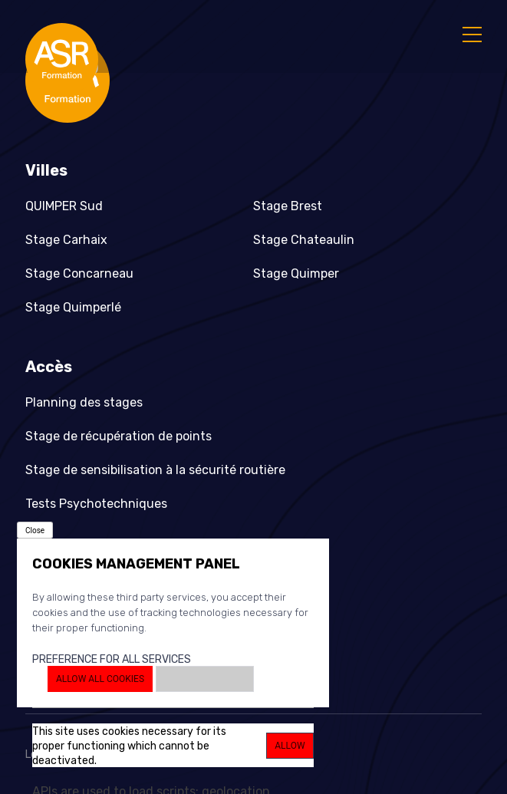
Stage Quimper (296, 273)
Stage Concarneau (79, 273)
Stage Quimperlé (73, 307)
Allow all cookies (100, 679)
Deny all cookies (204, 679)
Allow (290, 745)
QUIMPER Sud (64, 206)
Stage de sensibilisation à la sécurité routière (155, 470)
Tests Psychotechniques (96, 503)
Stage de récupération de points (118, 436)
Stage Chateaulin (303, 239)
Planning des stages (84, 402)
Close (34, 530)
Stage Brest (287, 206)
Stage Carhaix (66, 239)
